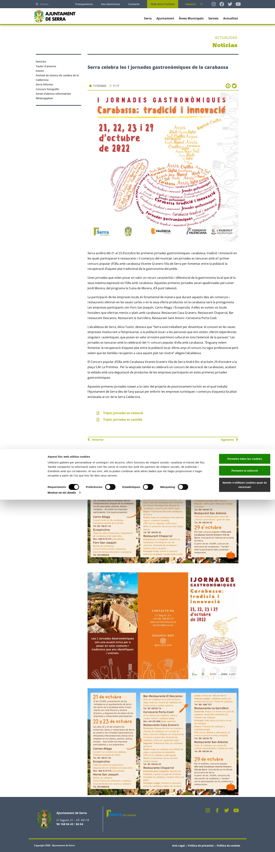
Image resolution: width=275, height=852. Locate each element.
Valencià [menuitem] (190, 4)
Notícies (41, 61)
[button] (228, 85)
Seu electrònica (110, 4)
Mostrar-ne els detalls (62, 844)
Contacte (133, 4)
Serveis (213, 18)
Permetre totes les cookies (244, 810)
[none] (193, 4)
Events (40, 70)
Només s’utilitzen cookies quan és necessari (245, 837)
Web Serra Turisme (163, 4)
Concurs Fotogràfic (47, 89)
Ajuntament (165, 18)
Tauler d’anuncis (46, 66)
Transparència (84, 4)
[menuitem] (193, 4)
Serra (148, 18)
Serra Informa (44, 84)
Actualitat (230, 18)
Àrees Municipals (191, 18)
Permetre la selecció (244, 822)
